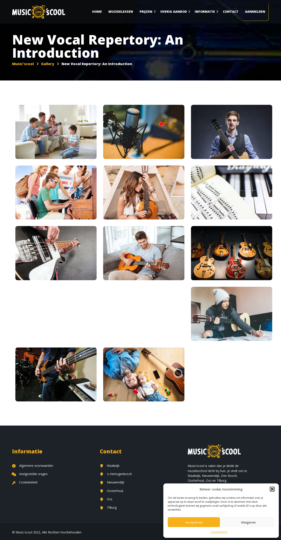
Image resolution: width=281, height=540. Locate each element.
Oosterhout (111, 491)
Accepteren (194, 522)
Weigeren (248, 522)
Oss (106, 499)
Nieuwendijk (112, 482)
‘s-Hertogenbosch (116, 474)
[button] (272, 489)
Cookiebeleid (219, 532)
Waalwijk (109, 465)
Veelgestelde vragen (30, 474)
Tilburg (108, 507)
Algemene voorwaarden (32, 465)
